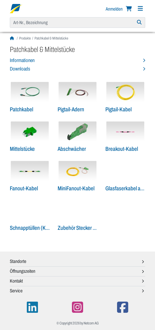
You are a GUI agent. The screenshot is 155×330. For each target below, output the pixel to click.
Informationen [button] (22, 60)
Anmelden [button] (114, 9)
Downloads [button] (20, 69)
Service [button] (16, 290)
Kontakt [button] (16, 281)
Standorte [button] (18, 261)
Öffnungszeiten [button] (22, 271)
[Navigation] (140, 8)
